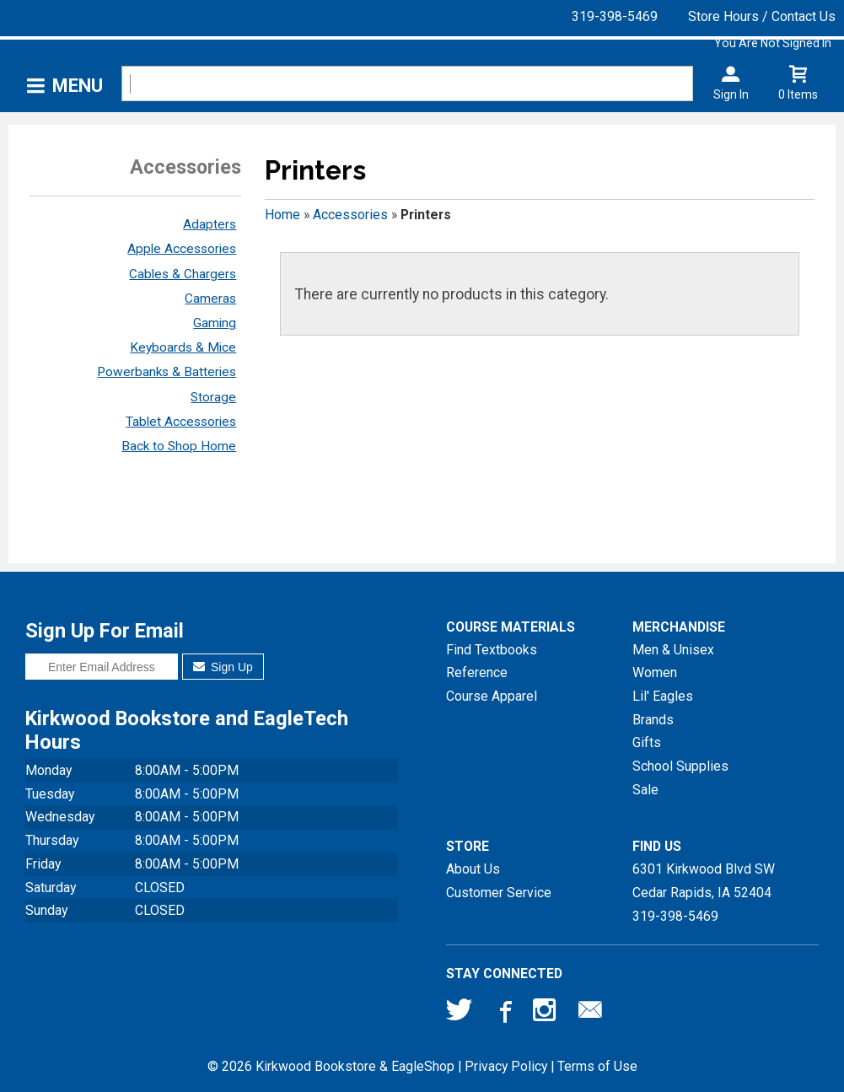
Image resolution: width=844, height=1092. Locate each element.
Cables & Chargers (182, 274)
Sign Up (223, 667)
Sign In (731, 94)
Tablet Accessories (181, 421)
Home (282, 215)
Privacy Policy (506, 1066)
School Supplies (680, 766)
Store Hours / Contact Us (762, 16)
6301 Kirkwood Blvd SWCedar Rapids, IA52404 (703, 881)
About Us (473, 869)
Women (654, 672)
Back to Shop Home (178, 446)
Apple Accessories (181, 248)
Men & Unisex (673, 650)
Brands (653, 720)
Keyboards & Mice (183, 347)
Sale (645, 790)
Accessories (350, 215)
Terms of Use (597, 1066)
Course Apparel (491, 696)
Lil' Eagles (662, 696)
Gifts (646, 742)
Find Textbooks (491, 650)
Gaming (214, 323)
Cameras (210, 298)
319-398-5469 (615, 16)
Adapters (209, 224)
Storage (213, 397)
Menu (77, 85)
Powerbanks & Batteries (166, 371)
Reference (477, 672)
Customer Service (498, 893)
